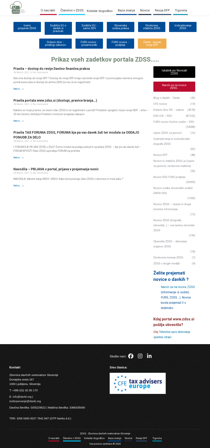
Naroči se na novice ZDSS (178, 287)
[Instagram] (140, 357)
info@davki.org (22, 396)
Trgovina (176, 2)
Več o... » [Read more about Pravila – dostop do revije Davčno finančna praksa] (18, 89)
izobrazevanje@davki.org (25, 401)
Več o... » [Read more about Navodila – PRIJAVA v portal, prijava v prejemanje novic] (18, 185)
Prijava (159, 2)
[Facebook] (131, 357)
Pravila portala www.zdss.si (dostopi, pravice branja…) (55, 100)
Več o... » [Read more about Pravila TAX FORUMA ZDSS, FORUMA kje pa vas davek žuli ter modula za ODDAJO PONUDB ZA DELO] (18, 157)
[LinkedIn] (149, 357)
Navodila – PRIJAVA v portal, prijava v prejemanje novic (56, 169)
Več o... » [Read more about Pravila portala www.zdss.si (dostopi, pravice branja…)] (18, 121)
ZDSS (83, 433)
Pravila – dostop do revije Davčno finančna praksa (51, 69)
